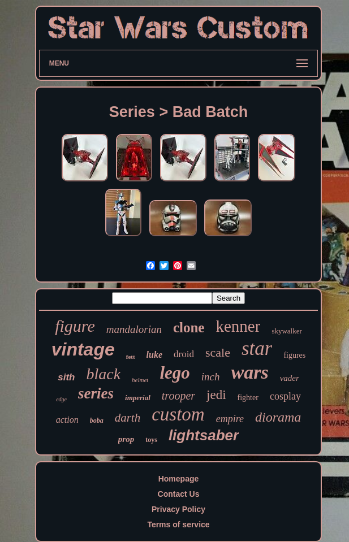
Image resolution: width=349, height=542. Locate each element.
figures (294, 355)
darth (128, 417)
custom (178, 414)
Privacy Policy (178, 509)
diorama (278, 417)
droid (184, 354)
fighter (248, 397)
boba (97, 420)
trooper (178, 395)
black (103, 374)
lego (174, 373)
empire (230, 418)
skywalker (286, 331)
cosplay (285, 396)
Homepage (178, 478)
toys (151, 440)
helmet (140, 379)
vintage (83, 349)
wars (250, 372)
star (257, 348)
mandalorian (134, 329)
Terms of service (178, 524)
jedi (216, 395)
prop (126, 439)
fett (130, 356)
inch (210, 377)
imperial (137, 397)
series (96, 393)
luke (154, 354)
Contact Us (179, 493)
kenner (238, 326)
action (67, 419)
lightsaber (204, 435)
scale (217, 352)
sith (66, 377)
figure (75, 325)
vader (289, 378)
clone (189, 327)
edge (61, 399)
